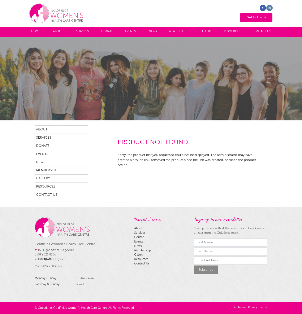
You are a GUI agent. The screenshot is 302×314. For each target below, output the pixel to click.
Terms (263, 307)
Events (130, 31)
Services (82, 31)
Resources (232, 31)
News (153, 31)
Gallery (205, 31)
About (58, 31)
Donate (107, 31)
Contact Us (262, 31)
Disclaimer (239, 307)
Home (35, 31)
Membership (178, 31)
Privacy (253, 307)
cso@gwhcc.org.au (50, 259)
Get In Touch (252, 16)
